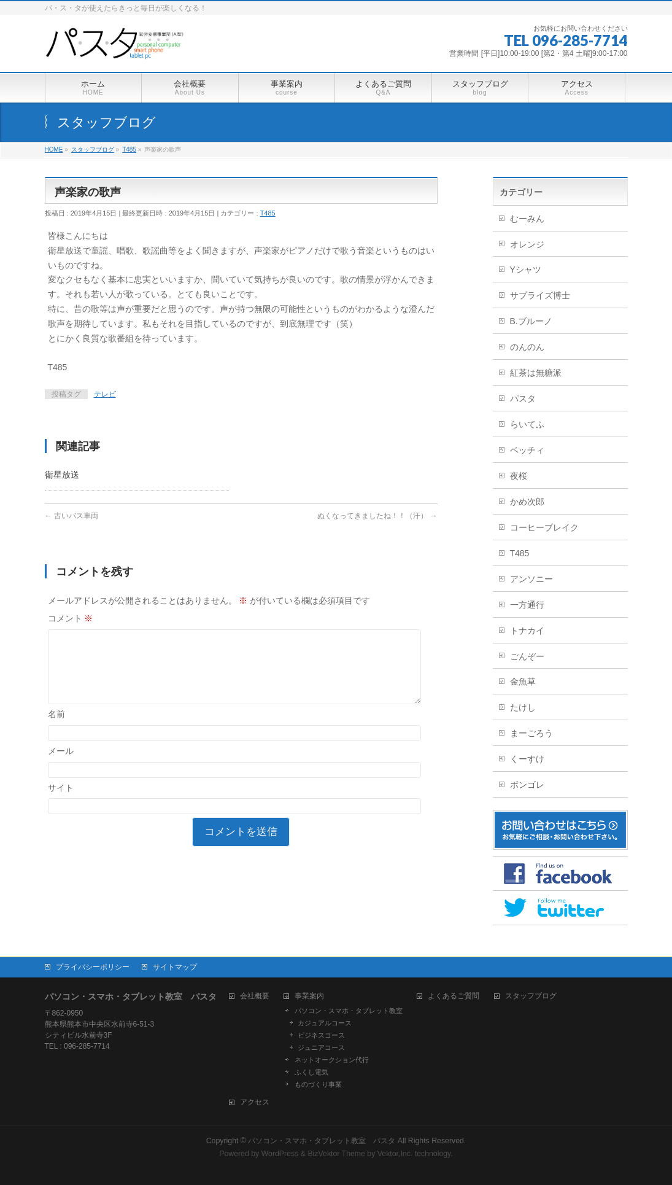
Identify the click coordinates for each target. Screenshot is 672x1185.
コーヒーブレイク (544, 527)
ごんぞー (527, 656)
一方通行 (527, 605)
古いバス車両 (71, 515)
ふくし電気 (311, 1072)
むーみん (527, 218)
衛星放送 (62, 475)
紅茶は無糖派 (536, 373)
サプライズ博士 (540, 295)
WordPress (280, 1153)
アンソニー (531, 579)
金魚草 (523, 681)
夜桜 (518, 476)
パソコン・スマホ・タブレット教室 (349, 1010)
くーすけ (527, 759)
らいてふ (527, 424)
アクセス (254, 1102)
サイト (61, 802)
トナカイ (527, 630)
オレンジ (527, 244)
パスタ (523, 398)
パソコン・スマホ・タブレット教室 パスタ (321, 1140)
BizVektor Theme (336, 1153)
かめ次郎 (527, 502)
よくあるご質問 (453, 996)
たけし (523, 707)
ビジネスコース (321, 1035)
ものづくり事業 (318, 1084)
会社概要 (254, 996)
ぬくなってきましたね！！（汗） (377, 515)
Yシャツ (525, 269)
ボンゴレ (527, 785)
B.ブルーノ (531, 321)
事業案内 (309, 996)
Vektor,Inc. (395, 1153)
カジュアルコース (325, 1023)
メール (61, 766)
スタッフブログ (531, 996)
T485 (268, 213)
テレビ (105, 394)
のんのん (527, 347)
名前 (56, 729)
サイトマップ (175, 967)
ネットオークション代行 (332, 1059)
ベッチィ (527, 450)
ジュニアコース (321, 1047)
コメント (70, 618)
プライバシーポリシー (92, 967)
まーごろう (531, 733)
